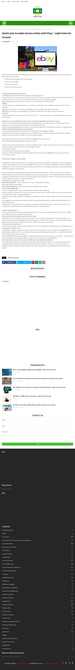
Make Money (38, 581)
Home (3, 1)
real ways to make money (38, 625)
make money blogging (38, 584)
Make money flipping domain (38, 591)
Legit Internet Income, (23, 663)
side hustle (38, 628)
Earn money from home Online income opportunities (38, 540)
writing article (38, 645)
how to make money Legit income (38, 567)
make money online (38, 594)
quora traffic (38, 618)
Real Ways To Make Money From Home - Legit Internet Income (32, 396)
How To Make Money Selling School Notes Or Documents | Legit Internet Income (38, 378)
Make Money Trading (38, 598)
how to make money (38, 564)
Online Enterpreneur (11, 29)
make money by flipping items (38, 587)
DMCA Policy (24, 1)
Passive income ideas (38, 615)
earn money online (38, 543)
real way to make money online (38, 621)
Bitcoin (38, 533)
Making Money (38, 601)
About (8, 1)
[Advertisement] (37, 347)
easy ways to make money (38, 547)
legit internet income (38, 577)
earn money (38, 537)
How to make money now (38, 570)
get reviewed (38, 557)
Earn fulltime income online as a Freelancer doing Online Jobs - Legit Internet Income (39, 387)
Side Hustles (38, 631)
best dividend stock (38, 530)
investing (38, 574)
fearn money (38, 550)
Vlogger (38, 635)
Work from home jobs (38, 642)
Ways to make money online (38, 638)
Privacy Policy (15, 1)
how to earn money (38, 560)
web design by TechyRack (51, 663)
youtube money (38, 648)
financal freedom (38, 554)
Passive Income (38, 611)
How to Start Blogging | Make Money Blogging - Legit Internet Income (34, 369)
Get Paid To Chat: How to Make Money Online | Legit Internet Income (34, 405)
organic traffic (38, 608)
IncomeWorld (6, 41)
